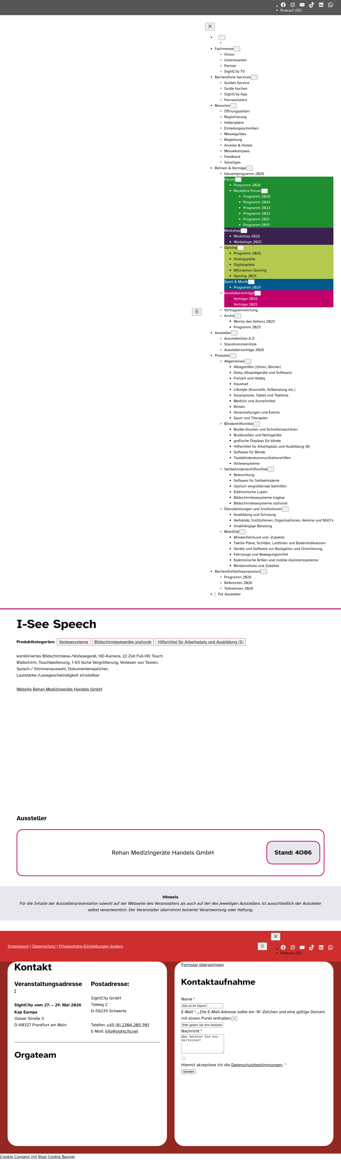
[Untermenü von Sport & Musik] (251, 281)
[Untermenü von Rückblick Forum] (264, 190)
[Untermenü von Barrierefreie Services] (254, 77)
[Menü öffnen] (197, 312)
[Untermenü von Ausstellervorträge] (257, 293)
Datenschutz (44, 946)
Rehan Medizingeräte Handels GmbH (163, 852)
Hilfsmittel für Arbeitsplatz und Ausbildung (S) (200, 641)
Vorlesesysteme (73, 641)
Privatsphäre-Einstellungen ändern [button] (91, 946)
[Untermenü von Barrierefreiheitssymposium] (263, 571)
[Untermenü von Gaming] (240, 247)
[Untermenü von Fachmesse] (236, 48)
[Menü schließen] (210, 27)
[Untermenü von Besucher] (233, 105)
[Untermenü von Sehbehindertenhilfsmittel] (270, 469)
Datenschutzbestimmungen (256, 1068)
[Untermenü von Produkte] (233, 355)
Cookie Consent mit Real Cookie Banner (37, 1156)
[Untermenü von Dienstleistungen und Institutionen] (285, 509)
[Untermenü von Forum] (238, 179)
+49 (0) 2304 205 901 (128, 1024)
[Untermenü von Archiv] (237, 315)
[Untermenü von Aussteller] (234, 332)
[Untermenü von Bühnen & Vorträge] (249, 168)
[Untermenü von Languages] (222, 37)
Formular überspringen (202, 964)
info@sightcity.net (121, 1031)
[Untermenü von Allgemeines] (248, 361)
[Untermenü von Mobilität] (242, 531)
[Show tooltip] (198, 1013)
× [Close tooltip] (234, 1018)
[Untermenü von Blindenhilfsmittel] (256, 423)
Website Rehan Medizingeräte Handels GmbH (59, 689)
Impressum (18, 946)
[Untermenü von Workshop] (244, 230)
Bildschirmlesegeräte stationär (123, 641)
